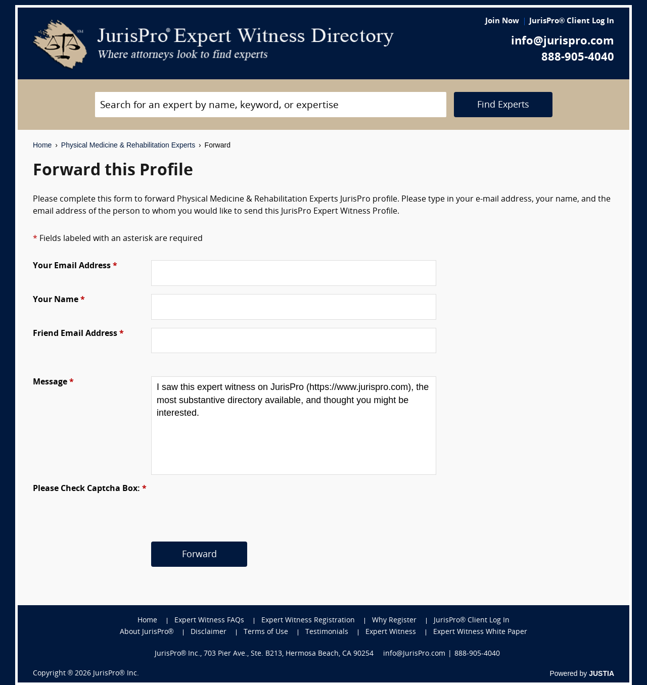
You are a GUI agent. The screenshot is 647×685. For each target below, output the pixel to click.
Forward (199, 555)
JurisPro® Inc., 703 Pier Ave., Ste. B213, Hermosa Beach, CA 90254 (264, 654)
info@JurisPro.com (414, 654)
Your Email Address (75, 266)
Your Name (59, 300)
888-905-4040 (577, 58)
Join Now (502, 21)
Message (53, 382)
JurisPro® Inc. (115, 673)
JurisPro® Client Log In (571, 21)
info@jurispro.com (562, 41)
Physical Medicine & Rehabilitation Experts (128, 145)
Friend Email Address (78, 334)
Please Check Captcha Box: (90, 489)
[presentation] (228, 502)
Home (42, 145)
